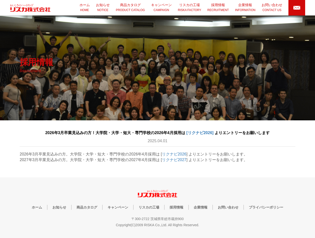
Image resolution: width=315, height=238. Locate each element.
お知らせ (59, 207)
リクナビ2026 (174, 154)
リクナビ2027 (174, 160)
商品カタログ (87, 207)
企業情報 (200, 207)
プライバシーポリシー (266, 207)
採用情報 (176, 207)
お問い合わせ (228, 207)
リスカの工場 (149, 207)
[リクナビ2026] (200, 133)
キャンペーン (118, 207)
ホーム (37, 207)
